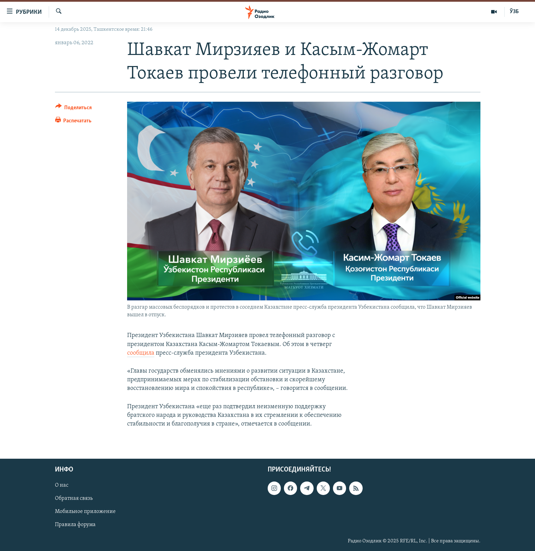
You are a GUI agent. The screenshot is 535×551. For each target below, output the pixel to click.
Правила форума (75, 525)
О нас (61, 485)
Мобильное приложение (85, 512)
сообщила (140, 353)
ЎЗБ (514, 12)
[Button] (73, 109)
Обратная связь (74, 498)
